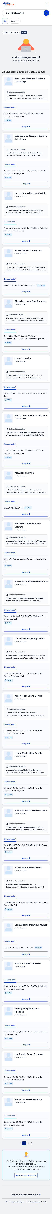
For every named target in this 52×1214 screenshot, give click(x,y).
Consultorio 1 (10, 107)
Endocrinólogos (18, 1202)
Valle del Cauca (11, 32)
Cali (24, 32)
